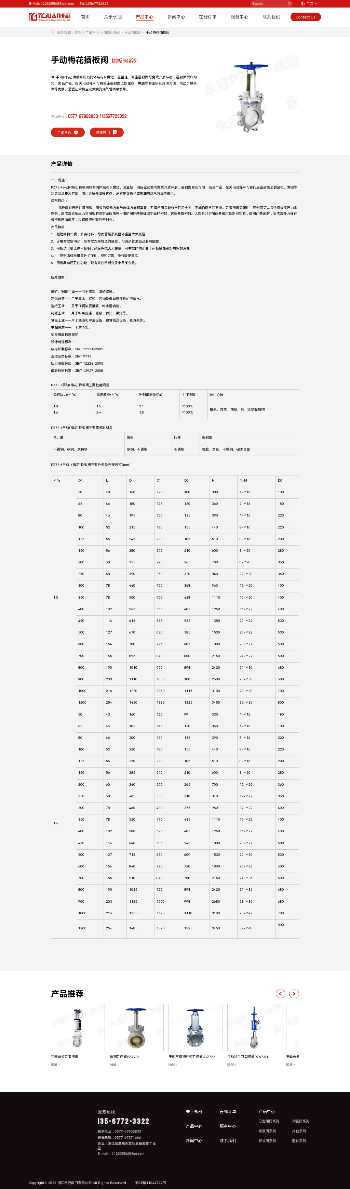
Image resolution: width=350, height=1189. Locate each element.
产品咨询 (68, 132)
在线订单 (209, 17)
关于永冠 (114, 17)
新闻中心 (177, 17)
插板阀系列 (111, 32)
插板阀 (84, 187)
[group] (78, 1036)
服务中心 (240, 17)
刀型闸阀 (157, 208)
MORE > (55, 1065)
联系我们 (272, 17)
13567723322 (114, 116)
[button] (280, 994)
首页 (87, 17)
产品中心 (146, 17)
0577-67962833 (83, 116)
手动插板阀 (133, 32)
